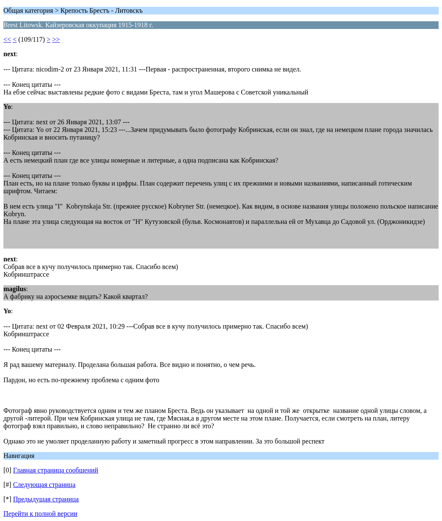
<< (7, 39)
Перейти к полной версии (40, 513)
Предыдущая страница (46, 499)
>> (56, 39)
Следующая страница (44, 484)
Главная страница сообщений (55, 470)
